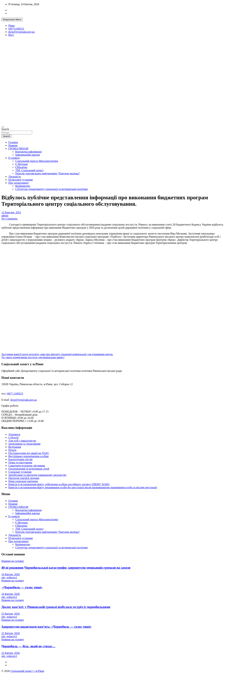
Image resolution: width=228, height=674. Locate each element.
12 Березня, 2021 (11, 212)
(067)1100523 (16, 28)
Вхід (11, 34)
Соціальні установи (19, 471)
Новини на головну (12, 561)
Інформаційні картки (27, 154)
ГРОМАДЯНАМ (18, 148)
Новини (13, 145)
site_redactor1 (9, 577)
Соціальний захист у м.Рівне (27, 670)
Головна (13, 142)
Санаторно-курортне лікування (26, 465)
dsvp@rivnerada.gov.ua (21, 31)
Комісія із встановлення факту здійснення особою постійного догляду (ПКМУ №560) (58, 484)
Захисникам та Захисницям (24, 443)
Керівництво (22, 185)
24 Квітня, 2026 (10, 574)
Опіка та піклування (20, 462)
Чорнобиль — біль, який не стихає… (28, 646)
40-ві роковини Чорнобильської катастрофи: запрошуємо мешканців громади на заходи (65, 567)
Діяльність (14, 176)
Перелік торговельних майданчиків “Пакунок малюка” (47, 173)
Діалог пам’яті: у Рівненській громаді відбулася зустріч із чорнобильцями (55, 607)
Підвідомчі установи (20, 179)
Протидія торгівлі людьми (23, 478)
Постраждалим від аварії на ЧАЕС (28, 453)
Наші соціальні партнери (23, 481)
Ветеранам (14, 446)
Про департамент (18, 182)
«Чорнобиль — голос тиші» (21, 587)
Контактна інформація (28, 151)
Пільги (12, 450)
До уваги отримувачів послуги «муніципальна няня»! (32, 357)
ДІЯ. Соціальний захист (29, 170)
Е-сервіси (14, 157)
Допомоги (14, 434)
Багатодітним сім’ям (20, 459)
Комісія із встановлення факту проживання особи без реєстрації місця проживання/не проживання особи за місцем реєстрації (82, 487)
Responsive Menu (12, 19)
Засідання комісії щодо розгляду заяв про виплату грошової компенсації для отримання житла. (57, 354)
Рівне (11, 25)
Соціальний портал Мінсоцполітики (36, 160)
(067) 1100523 (15, 393)
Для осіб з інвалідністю (22, 440)
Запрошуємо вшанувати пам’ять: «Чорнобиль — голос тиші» (46, 626)
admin (4, 215)
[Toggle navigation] (2, 126)
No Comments (9, 218)
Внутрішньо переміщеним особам (28, 456)
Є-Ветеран (21, 164)
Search (5, 129)
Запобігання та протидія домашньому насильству (37, 474)
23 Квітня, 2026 (10, 613)
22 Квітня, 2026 (10, 633)
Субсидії (13, 437)
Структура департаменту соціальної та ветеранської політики (51, 189)
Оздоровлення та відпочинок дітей (28, 468)
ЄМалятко (21, 167)
